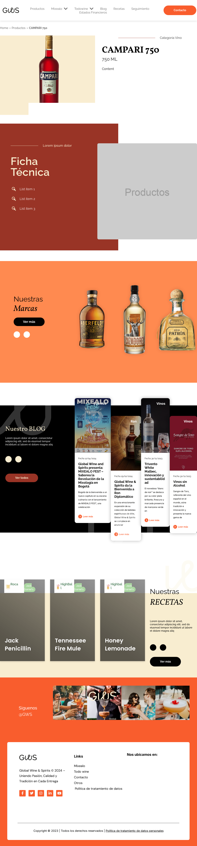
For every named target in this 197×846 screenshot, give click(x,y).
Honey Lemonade (120, 644)
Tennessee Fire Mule (70, 644)
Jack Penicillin (18, 644)
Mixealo (59, 9)
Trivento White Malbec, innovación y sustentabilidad (155, 473)
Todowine (83, 9)
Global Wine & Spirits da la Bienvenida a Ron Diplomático (125, 489)
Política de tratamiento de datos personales (135, 831)
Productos (37, 8)
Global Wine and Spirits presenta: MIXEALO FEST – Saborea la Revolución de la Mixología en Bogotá (91, 475)
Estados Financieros (93, 12)
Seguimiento (140, 8)
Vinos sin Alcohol (180, 483)
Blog (103, 8)
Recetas (119, 8)
